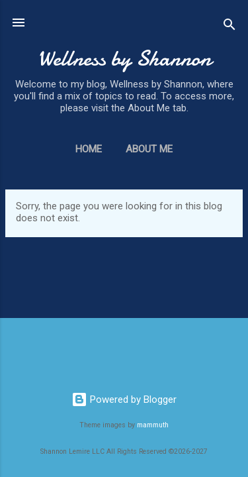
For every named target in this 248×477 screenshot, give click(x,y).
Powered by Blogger (124, 399)
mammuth (153, 425)
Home (88, 149)
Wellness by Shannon (124, 59)
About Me (149, 149)
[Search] (229, 27)
